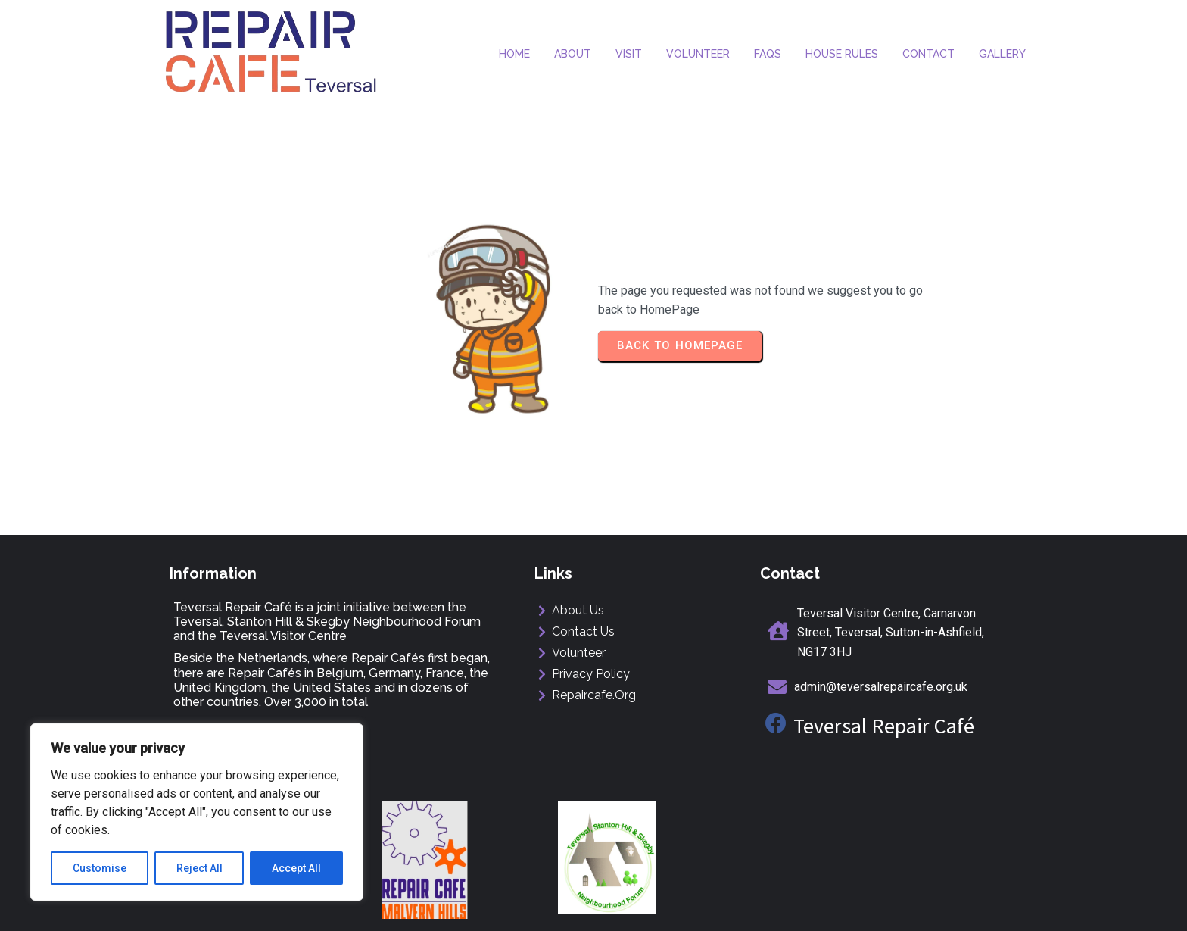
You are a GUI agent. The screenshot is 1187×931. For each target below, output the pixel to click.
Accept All (296, 868)
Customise (99, 868)
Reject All (199, 868)
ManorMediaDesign (965, 905)
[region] (196, 812)
